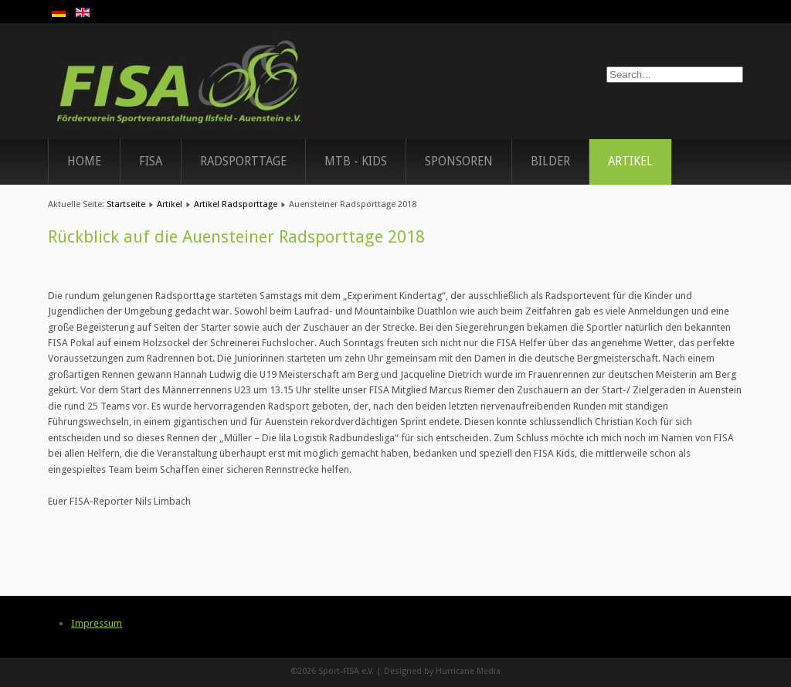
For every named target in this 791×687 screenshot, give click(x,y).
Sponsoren (459, 161)
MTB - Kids (355, 161)
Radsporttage (243, 161)
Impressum (96, 623)
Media (489, 671)
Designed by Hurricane (430, 671)
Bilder (550, 161)
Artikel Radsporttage (235, 204)
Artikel (630, 161)
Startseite (126, 204)
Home (84, 161)
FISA (150, 161)
